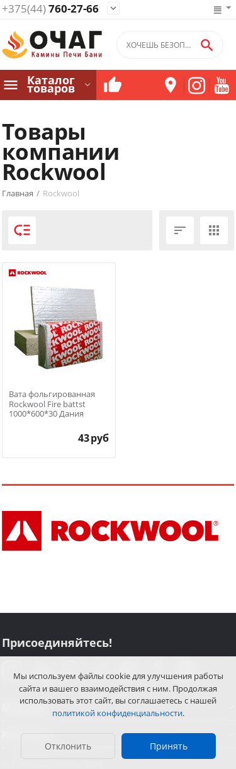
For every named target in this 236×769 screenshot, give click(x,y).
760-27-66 (50, 9)
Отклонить (68, 746)
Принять (169, 746)
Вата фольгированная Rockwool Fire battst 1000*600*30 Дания (52, 404)
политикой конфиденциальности (117, 713)
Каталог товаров (51, 84)
